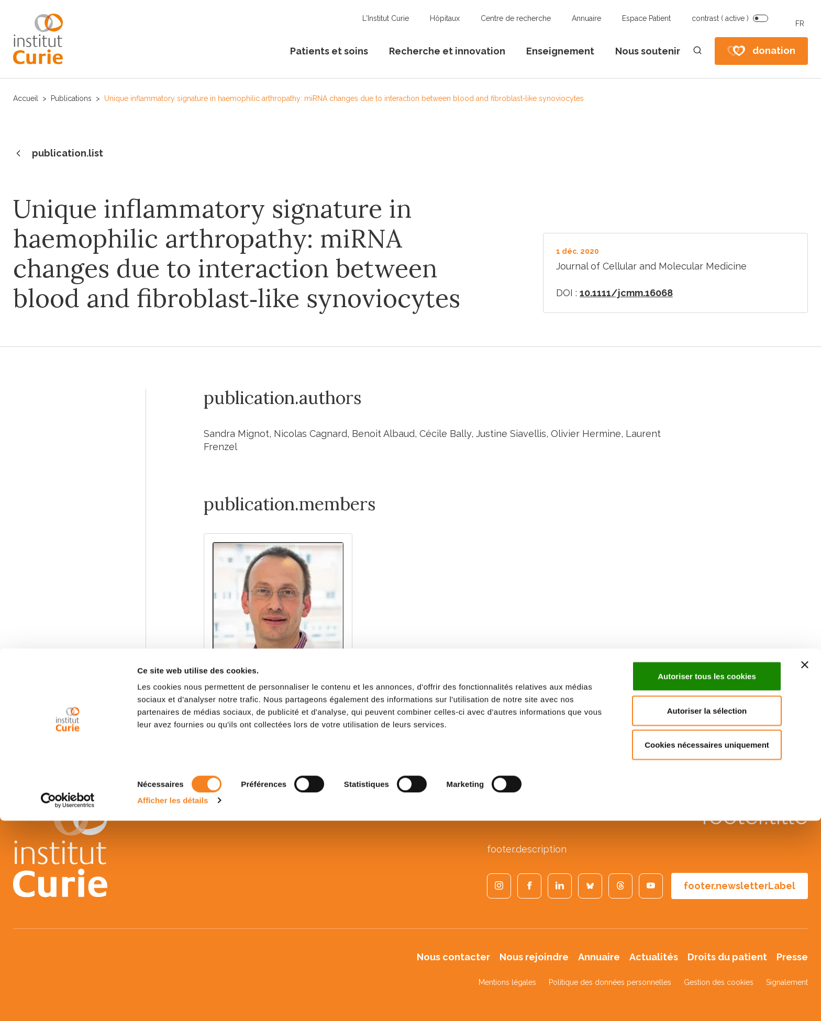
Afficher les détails (172, 1000)
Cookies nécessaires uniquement (707, 944)
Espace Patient (646, 18)
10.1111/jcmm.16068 (626, 292)
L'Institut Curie (385, 18)
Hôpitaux (445, 18)
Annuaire (586, 18)
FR (799, 23)
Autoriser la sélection (707, 910)
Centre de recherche (516, 18)
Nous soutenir (647, 51)
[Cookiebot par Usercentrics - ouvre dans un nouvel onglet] (68, 1000)
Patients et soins (329, 51)
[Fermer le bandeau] (804, 865)
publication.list (58, 154)
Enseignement (560, 51)
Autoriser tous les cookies (707, 876)
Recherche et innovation (447, 51)
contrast (720, 18)
